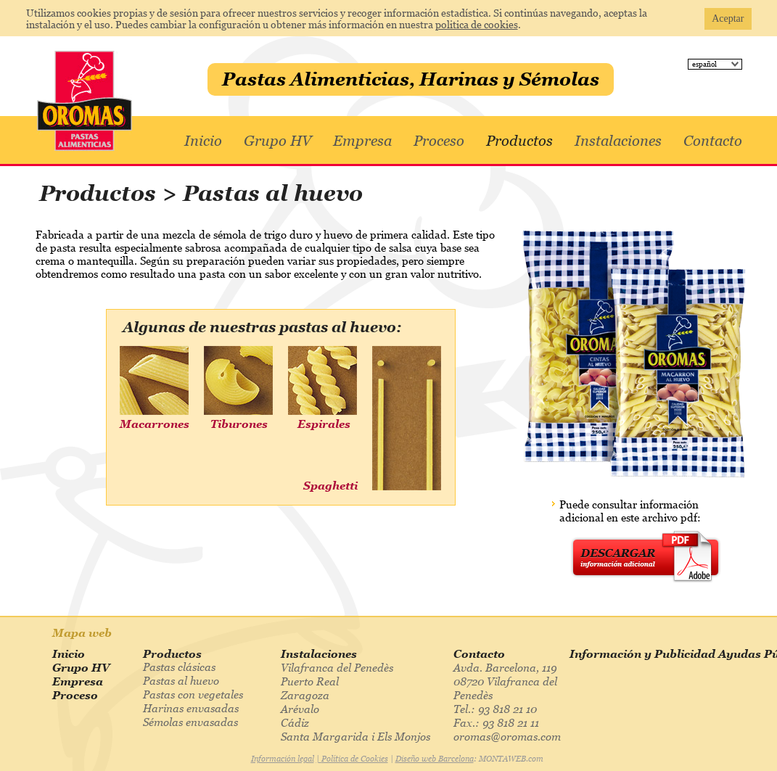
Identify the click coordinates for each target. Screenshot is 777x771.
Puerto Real (310, 681)
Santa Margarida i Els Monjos (355, 736)
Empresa (362, 140)
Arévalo (300, 708)
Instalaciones (618, 140)
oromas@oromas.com (507, 736)
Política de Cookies (354, 759)
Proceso (439, 140)
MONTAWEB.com (511, 759)
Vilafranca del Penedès (337, 667)
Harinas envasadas (191, 707)
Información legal (282, 759)
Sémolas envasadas (190, 721)
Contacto (712, 140)
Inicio (203, 140)
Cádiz (295, 722)
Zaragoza (305, 694)
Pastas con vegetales (193, 694)
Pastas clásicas (179, 666)
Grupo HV (277, 140)
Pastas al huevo (181, 680)
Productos (519, 140)
